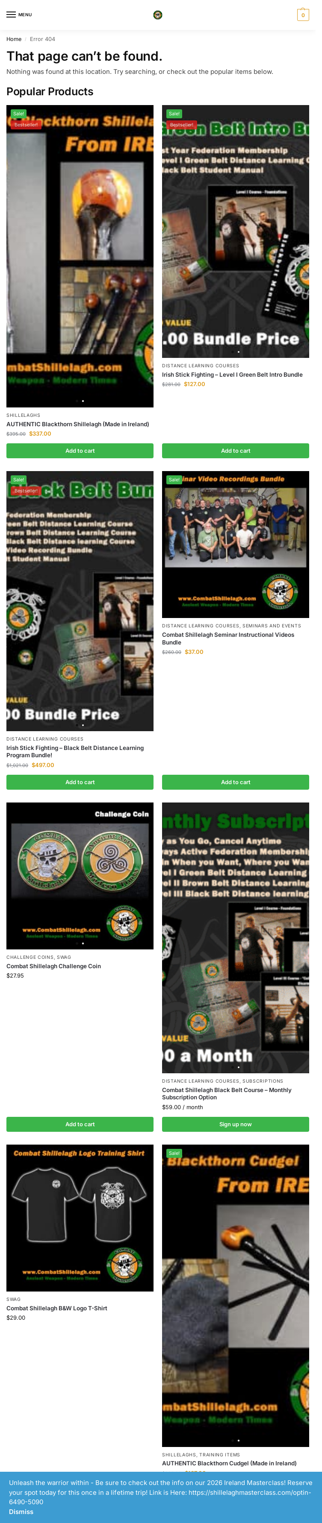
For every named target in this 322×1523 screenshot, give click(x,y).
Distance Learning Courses (200, 366)
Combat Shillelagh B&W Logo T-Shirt (56, 1308)
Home (13, 39)
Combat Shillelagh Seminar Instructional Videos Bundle (228, 638)
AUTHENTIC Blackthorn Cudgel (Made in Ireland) (229, 1463)
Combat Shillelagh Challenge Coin (53, 966)
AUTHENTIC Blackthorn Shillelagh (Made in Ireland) (77, 424)
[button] (302, 15)
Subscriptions (263, 1081)
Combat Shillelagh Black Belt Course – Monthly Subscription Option (227, 1094)
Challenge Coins (30, 957)
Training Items (219, 1455)
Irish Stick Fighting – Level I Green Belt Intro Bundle (232, 374)
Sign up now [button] (235, 1124)
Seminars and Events (271, 626)
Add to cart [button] (80, 450)
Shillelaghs (23, 415)
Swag (64, 957)
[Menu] (19, 15)
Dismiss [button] (21, 1512)
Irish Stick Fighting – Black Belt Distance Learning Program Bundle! (75, 751)
